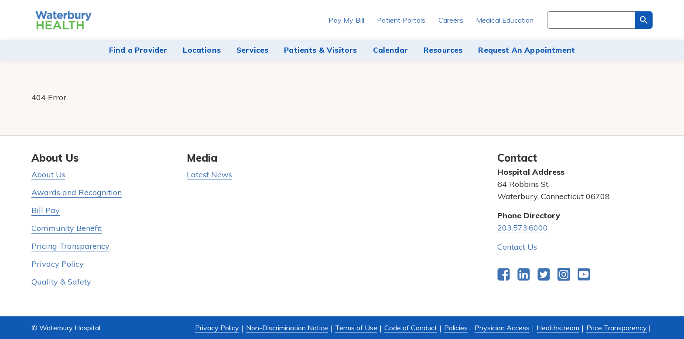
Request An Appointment (526, 49)
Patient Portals (401, 20)
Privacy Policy (57, 264)
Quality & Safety (61, 282)
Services (252, 49)
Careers (450, 20)
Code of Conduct (410, 327)
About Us (48, 175)
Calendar (390, 49)
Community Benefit (66, 228)
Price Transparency (616, 327)
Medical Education (505, 20)
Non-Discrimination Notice (287, 327)
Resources (443, 49)
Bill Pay (45, 210)
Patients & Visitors (320, 49)
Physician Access (502, 327)
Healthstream (558, 327)
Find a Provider (138, 49)
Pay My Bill (346, 20)
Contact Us (517, 247)
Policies (456, 327)
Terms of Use (356, 327)
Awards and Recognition (76, 192)
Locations (202, 49)
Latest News (209, 175)
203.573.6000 (522, 228)
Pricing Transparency (70, 246)
